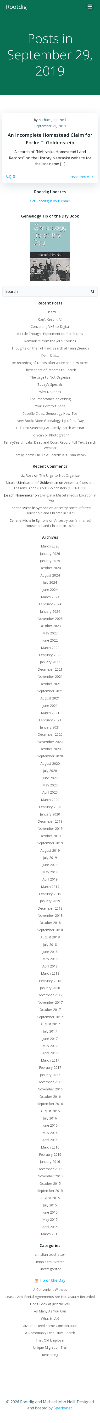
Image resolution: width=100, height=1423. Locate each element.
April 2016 (50, 1140)
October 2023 (50, 625)
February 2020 (50, 807)
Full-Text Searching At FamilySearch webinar (50, 427)
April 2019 (50, 879)
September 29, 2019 (50, 126)
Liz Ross (26, 475)
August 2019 (50, 850)
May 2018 (50, 959)
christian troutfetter (50, 1254)
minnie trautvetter (50, 1262)
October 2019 (50, 836)
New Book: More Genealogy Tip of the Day (50, 420)
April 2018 (50, 966)
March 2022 (50, 647)
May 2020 (50, 785)
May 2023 (50, 633)
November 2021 (50, 676)
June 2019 (50, 864)
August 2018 (50, 937)
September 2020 (50, 756)
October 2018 (50, 922)
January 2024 (50, 611)
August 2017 (50, 1024)
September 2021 (50, 691)
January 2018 (50, 988)
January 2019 (50, 901)
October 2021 (50, 684)
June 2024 (50, 589)
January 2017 (50, 1075)
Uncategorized (50, 1269)
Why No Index (50, 392)
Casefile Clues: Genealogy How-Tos (50, 413)
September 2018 (50, 930)
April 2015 (50, 1227)
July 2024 (50, 582)
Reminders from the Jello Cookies (50, 341)
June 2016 (50, 1125)
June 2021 (50, 705)
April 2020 (50, 792)
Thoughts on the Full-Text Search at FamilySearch (50, 348)
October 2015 (50, 1183)
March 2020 (50, 799)
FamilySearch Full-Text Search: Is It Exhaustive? (50, 455)
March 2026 (50, 546)
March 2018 (50, 973)
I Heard (50, 312)
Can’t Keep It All (50, 319)
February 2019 (50, 893)
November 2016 (50, 1089)
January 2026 (50, 553)
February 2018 (50, 980)
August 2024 (50, 575)
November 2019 (50, 828)
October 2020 (50, 749)
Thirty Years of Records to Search (50, 370)
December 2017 (50, 995)
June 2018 (50, 951)
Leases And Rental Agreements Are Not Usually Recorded (50, 1296)
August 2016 (50, 1111)
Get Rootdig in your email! (50, 201)
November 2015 (50, 1176)
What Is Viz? (50, 1318)
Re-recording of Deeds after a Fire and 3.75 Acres (50, 362)
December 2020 (50, 734)
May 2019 (50, 872)
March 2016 (50, 1147)
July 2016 (50, 1118)
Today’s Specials (50, 384)
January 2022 (50, 662)
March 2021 (50, 712)
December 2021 (50, 669)
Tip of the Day (52, 1280)
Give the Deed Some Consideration (50, 1325)
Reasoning (50, 1354)
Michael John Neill (52, 119)
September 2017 (50, 1017)
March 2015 (50, 1234)
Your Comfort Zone (50, 406)
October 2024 (50, 568)
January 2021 (50, 727)
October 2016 (50, 1096)
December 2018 (50, 908)
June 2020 (50, 778)
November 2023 (50, 618)
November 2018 (50, 915)
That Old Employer (50, 1340)
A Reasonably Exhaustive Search (50, 1333)
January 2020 (50, 814)
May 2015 (50, 1219)
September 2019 (50, 843)
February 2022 (50, 655)
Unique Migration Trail (50, 1347)
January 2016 (50, 1161)
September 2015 (50, 1190)
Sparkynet (63, 1408)
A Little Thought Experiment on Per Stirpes (50, 333)
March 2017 (50, 1060)
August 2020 (50, 763)
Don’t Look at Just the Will (50, 1304)
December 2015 (50, 1169)
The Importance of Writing (50, 399)
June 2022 (50, 640)
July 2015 (50, 1205)
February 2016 (50, 1154)
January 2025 (50, 560)
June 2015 (50, 1212)
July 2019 (50, 857)
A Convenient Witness (50, 1289)
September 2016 (50, 1103)
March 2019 (50, 886)
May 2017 (50, 1045)
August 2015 (50, 1197)
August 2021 (50, 698)
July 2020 (50, 770)
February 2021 (50, 720)
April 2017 (50, 1053)
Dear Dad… (50, 355)
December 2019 (50, 821)
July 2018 (50, 944)
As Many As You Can (50, 1311)
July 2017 (50, 1031)
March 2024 (50, 597)
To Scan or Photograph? (50, 435)
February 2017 (50, 1067)
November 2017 (50, 1002)
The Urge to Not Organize (50, 377)
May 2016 (50, 1132)
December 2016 (50, 1082)
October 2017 (50, 1009)
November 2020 (50, 741)
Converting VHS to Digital (50, 326)
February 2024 (50, 604)
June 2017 (50, 1038)
